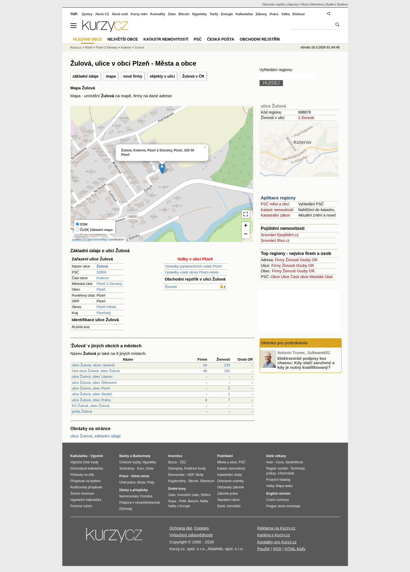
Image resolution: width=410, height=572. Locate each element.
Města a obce (227, 462)
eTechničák (286, 473)
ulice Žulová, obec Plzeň (91, 388)
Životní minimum (82, 493)
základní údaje (86, 76)
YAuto (304, 4)
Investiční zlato (188, 495)
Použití (263, 548)
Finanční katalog (278, 480)
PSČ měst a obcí (275, 204)
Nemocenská (128, 496)
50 (205, 365)
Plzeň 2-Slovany (109, 284)
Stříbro (206, 495)
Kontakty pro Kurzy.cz (277, 542)
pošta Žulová (82, 411)
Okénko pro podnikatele (284, 342)
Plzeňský (104, 313)
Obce (275, 277)
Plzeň (101, 289)
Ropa (172, 501)
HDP (190, 475)
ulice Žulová (273, 106)
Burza (172, 462)
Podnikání (225, 456)
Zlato (172, 14)
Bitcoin (184, 14)
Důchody (125, 509)
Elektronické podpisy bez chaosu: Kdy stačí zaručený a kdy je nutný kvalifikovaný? (306, 362)
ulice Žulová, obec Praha (91, 400)
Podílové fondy (195, 468)
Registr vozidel (277, 468)
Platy (151, 482)
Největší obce (122, 39)
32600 (101, 272)
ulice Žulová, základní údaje (95, 436)
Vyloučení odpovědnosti (191, 535)
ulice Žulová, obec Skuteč (92, 394)
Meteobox (316, 4)
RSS (277, 548)
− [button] (245, 234)
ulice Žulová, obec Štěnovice (94, 383)
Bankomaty (141, 456)
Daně (221, 506)
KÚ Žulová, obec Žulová (91, 406)
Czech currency (277, 500)
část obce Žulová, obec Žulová (96, 371)
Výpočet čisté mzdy (84, 462)
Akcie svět (120, 14)
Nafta (204, 501)
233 (227, 365)
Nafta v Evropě (179, 506)
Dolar (150, 468)
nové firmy (133, 76)
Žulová (139, 47)
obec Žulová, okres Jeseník (93, 365)
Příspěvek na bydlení (85, 481)
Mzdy (200, 475)
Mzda (141, 482)
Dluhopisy (175, 468)
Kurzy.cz (76, 47)
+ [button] (245, 226)
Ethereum (207, 481)
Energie (227, 14)
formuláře (234, 506)
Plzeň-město (106, 307)
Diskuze (298, 14)
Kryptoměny (177, 481)
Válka (285, 14)
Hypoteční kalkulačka (85, 500)
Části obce (299, 277)
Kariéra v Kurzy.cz (273, 535)
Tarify (213, 14)
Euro (140, 468)
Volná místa (140, 476)
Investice (175, 456)
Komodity (157, 14)
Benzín (193, 501)
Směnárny (126, 468)
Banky (124, 456)
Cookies (201, 528)
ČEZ (183, 462)
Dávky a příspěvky (133, 490)
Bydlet (330, 4)
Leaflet (76, 239)
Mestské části (321, 277)
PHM (182, 501)
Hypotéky (199, 14)
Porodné (146, 496)
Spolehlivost (294, 462)
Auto (269, 462)
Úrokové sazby (130, 462)
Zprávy (87, 14)
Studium (342, 4)
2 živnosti (306, 117)
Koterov (103, 278)
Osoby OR (308, 260)
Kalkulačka (244, 14)
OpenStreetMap (97, 239)
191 (227, 371)
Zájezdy (292, 4)
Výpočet (96, 456)
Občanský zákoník (230, 487)
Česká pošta (220, 39)
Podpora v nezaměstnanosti (139, 502)
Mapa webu (284, 486)
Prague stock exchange (283, 506)
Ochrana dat (180, 528)
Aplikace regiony (278, 198)
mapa (111, 76)
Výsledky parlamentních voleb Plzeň (193, 266)
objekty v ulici (162, 76)
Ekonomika (176, 475)
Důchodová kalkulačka (86, 468)
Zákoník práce (227, 493)
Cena (280, 462)
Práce (274, 14)
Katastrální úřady (229, 475)
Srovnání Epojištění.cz (280, 235)
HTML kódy (295, 548)
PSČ (198, 39)
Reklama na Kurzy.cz (276, 528)
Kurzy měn (139, 14)
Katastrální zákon (275, 215)
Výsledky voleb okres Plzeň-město (192, 272)
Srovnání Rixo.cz (275, 240)
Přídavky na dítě (82, 475)
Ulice (285, 277)
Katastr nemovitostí (277, 210)
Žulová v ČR (193, 76)
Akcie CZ (102, 14)
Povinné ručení (81, 506)
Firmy (280, 260)
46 (205, 371)
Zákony (261, 14)
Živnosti (171, 287)
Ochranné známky (230, 481)
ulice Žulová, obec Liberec (92, 377)
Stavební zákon (228, 500)
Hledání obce (87, 39)
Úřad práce (127, 482)
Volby (270, 486)
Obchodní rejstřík (273, 4)
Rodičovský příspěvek (86, 487)
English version (278, 493)
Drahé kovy (177, 489)
